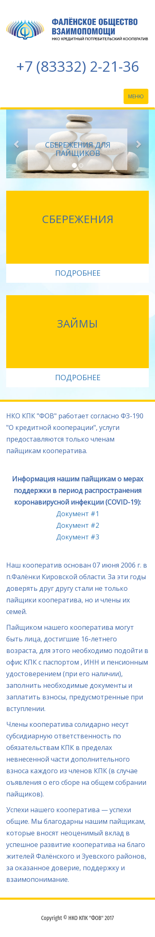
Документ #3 (77, 536)
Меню (138, 98)
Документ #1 (77, 513)
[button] (17, 143)
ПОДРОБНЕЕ (77, 273)
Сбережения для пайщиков (77, 149)
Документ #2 (77, 525)
